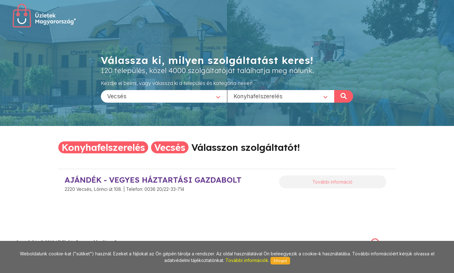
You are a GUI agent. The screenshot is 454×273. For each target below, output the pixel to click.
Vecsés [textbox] (116, 96)
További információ (332, 182)
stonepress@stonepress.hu (41, 235)
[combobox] (164, 96)
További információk (246, 260)
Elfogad (280, 261)
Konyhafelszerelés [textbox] (258, 96)
